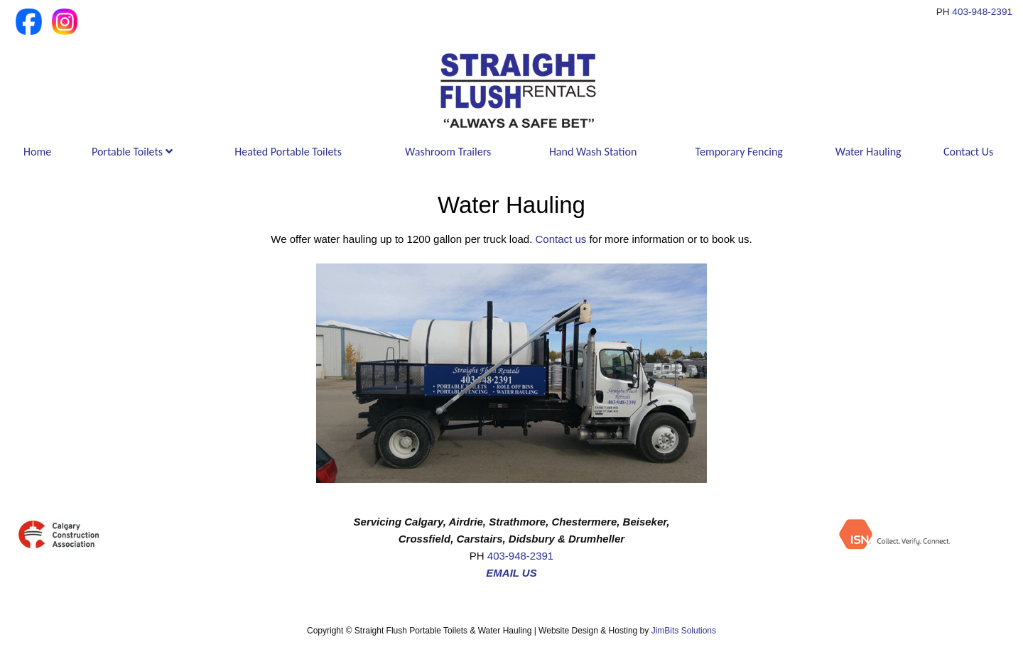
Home (37, 151)
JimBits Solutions (683, 631)
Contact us (561, 239)
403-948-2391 (982, 11)
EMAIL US (511, 573)
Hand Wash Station (593, 151)
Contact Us (968, 151)
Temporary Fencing (739, 151)
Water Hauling (868, 151)
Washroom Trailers (448, 151)
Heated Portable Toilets (288, 151)
